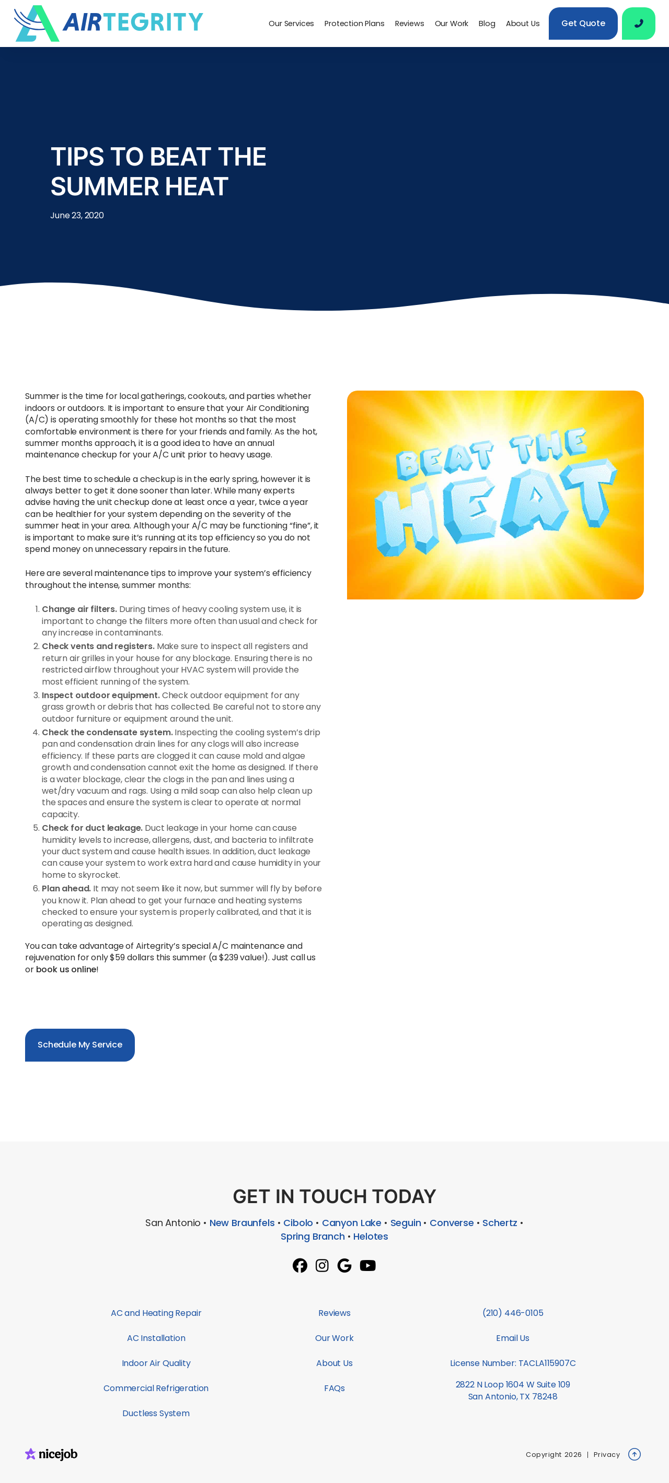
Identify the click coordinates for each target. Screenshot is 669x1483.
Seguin (405, 1222)
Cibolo (298, 1222)
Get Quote (583, 23)
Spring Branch (313, 1236)
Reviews (409, 23)
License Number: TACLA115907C (513, 1363)
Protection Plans (354, 23)
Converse (452, 1222)
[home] (113, 23)
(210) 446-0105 (513, 1313)
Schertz (499, 1222)
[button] (291, 23)
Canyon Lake (352, 1222)
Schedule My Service (80, 1045)
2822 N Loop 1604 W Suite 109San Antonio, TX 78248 (513, 1390)
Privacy (607, 1454)
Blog (487, 23)
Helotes (370, 1236)
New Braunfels (242, 1222)
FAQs (334, 1388)
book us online (66, 969)
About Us (523, 23)
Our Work (452, 23)
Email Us (512, 1338)
